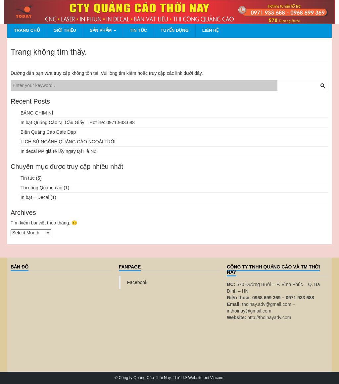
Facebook (137, 282)
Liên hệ (210, 30)
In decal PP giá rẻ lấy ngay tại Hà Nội (59, 151)
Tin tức (138, 30)
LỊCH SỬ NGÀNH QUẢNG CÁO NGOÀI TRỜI (68, 141)
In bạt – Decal (35, 197)
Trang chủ (27, 30)
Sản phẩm (103, 30)
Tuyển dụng (175, 30)
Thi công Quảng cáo (41, 187)
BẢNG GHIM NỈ (37, 113)
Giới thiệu (65, 30)
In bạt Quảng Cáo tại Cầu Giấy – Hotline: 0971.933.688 (78, 122)
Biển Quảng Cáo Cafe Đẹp (48, 132)
